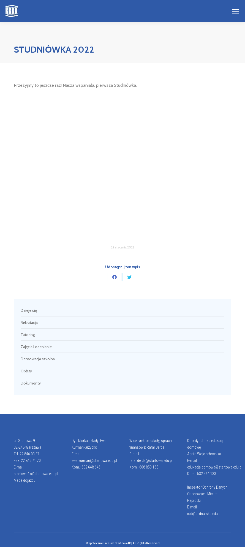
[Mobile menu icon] (235, 11)
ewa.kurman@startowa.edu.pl (94, 460)
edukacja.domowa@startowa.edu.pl (214, 467)
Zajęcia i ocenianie (36, 346)
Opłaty (26, 371)
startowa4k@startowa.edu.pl (36, 474)
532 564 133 (206, 474)
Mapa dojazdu (25, 480)
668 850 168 (148, 467)
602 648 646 (90, 467)
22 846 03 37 (29, 454)
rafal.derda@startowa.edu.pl (151, 460)
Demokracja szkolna (38, 358)
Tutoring (28, 334)
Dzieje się (29, 310)
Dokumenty (31, 383)
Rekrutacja (29, 322)
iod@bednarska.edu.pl (204, 513)
